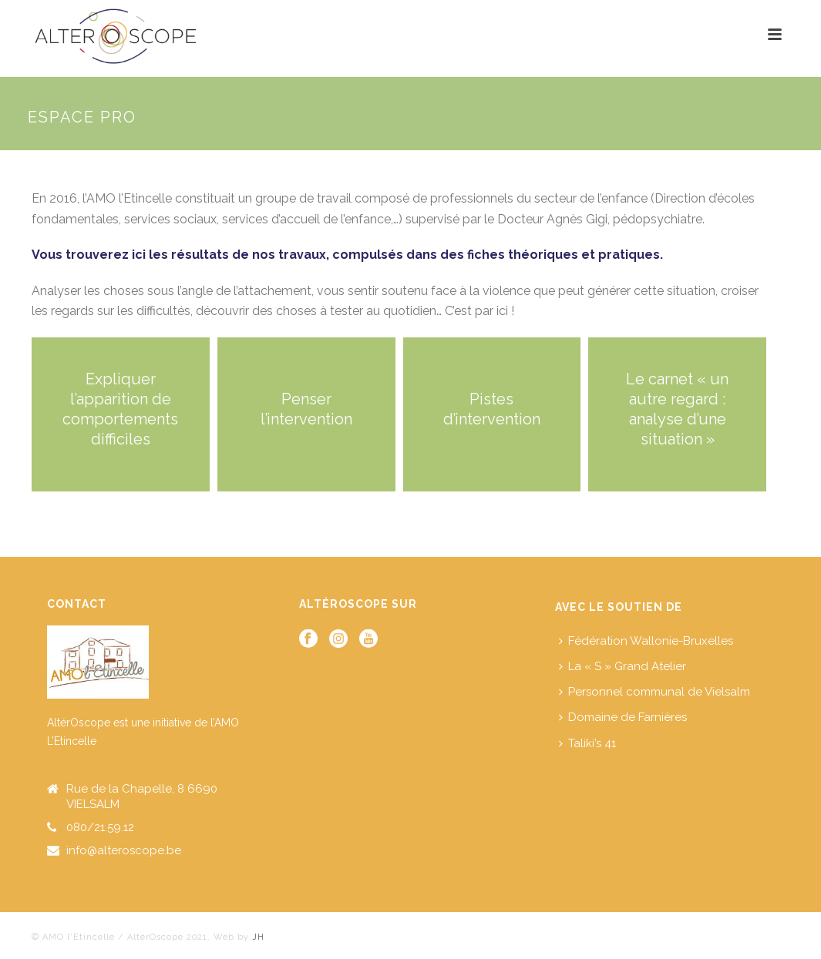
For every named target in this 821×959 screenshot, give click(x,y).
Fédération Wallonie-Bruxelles (646, 641)
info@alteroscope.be (123, 850)
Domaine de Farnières (623, 717)
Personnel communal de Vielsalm (654, 692)
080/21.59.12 (100, 827)
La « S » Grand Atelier (622, 666)
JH (256, 937)
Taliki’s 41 (587, 743)
